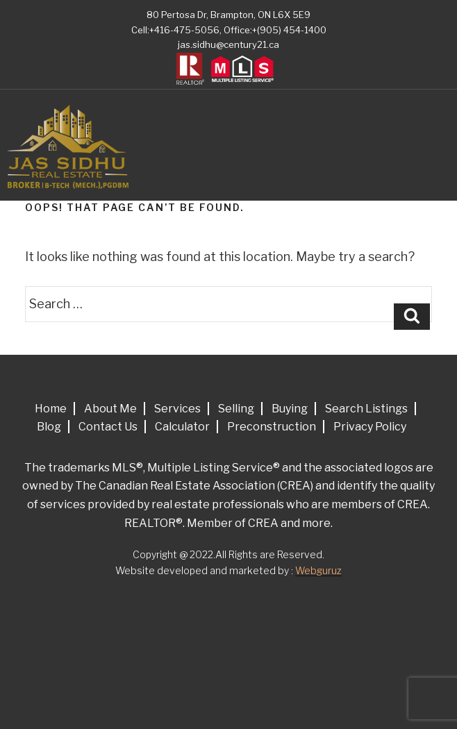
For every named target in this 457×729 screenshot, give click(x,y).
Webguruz (318, 570)
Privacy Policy (369, 426)
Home (51, 408)
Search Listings (366, 408)
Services (177, 408)
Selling (236, 408)
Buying (290, 408)
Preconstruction (271, 426)
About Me (110, 408)
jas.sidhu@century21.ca (228, 44)
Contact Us (108, 426)
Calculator (182, 426)
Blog (49, 426)
